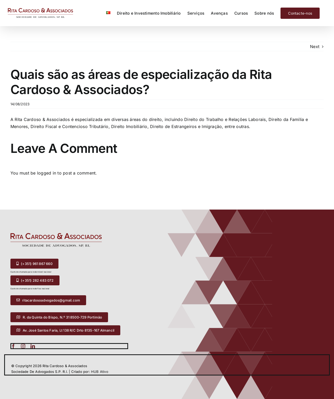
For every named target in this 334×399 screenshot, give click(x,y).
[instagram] (23, 346)
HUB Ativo (99, 371)
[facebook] (13, 346)
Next (314, 46)
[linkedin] (33, 346)
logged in (46, 173)
